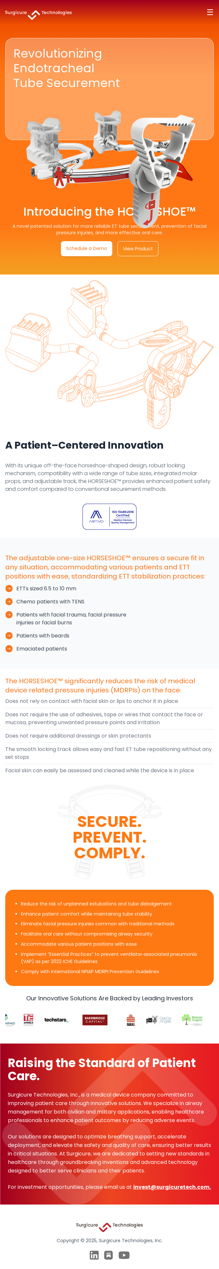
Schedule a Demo (86, 248)
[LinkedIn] (94, 1255)
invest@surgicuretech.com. (172, 1187)
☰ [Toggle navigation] (210, 12)
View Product (138, 248)
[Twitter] (109, 1255)
